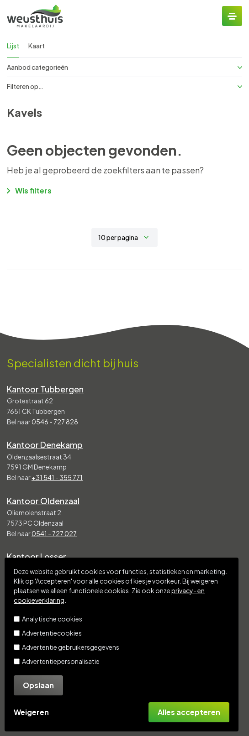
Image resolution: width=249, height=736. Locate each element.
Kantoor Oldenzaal (43, 501)
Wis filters (29, 190)
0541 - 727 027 (54, 533)
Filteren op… (124, 86)
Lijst (13, 46)
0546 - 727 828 (55, 422)
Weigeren (31, 712)
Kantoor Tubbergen (45, 389)
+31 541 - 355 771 (57, 477)
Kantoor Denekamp (45, 444)
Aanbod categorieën (124, 67)
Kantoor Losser (36, 556)
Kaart (36, 46)
